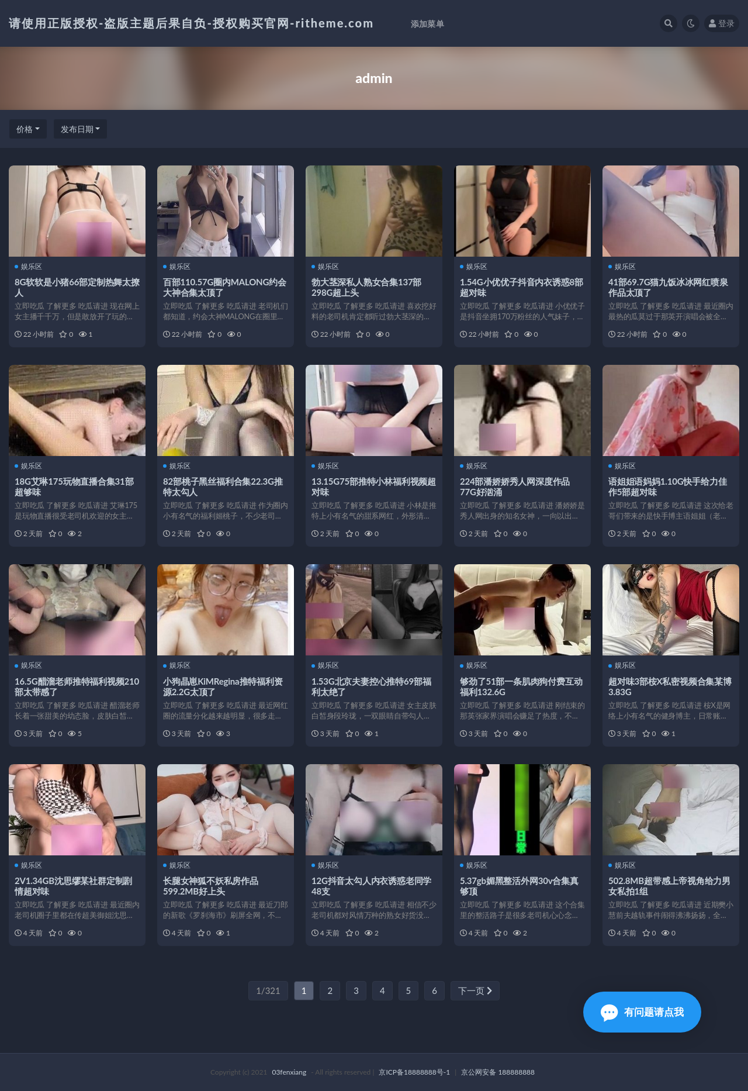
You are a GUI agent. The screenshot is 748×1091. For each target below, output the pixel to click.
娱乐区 (28, 267)
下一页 (475, 990)
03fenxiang (289, 1072)
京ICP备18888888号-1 (414, 1072)
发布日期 (77, 129)
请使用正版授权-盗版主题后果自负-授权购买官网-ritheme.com (191, 23)
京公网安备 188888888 (498, 1072)
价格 (24, 129)
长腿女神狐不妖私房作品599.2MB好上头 (210, 885)
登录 (722, 23)
